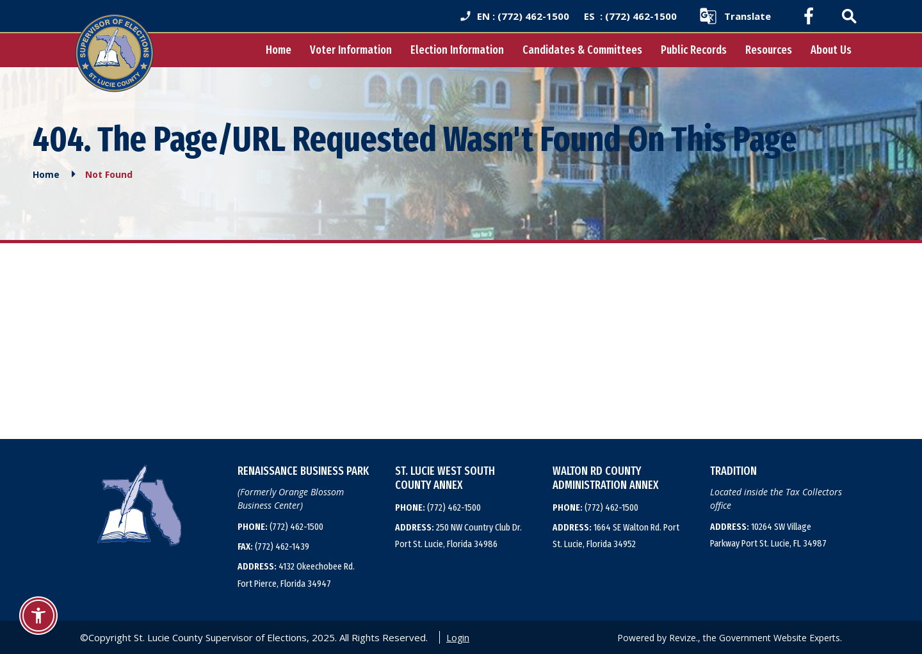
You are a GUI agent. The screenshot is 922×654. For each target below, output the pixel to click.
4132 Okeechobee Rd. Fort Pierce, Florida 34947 (296, 575)
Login (457, 638)
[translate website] (735, 16)
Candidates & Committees (582, 50)
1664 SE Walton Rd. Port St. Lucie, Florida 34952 (616, 536)
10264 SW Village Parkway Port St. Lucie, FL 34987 (768, 535)
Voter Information (351, 50)
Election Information (457, 50)
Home (278, 50)
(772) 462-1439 (273, 546)
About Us (831, 50)
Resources (768, 50)
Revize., (684, 638)
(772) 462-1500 (280, 526)
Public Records (694, 50)
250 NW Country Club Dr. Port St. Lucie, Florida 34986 (458, 536)
